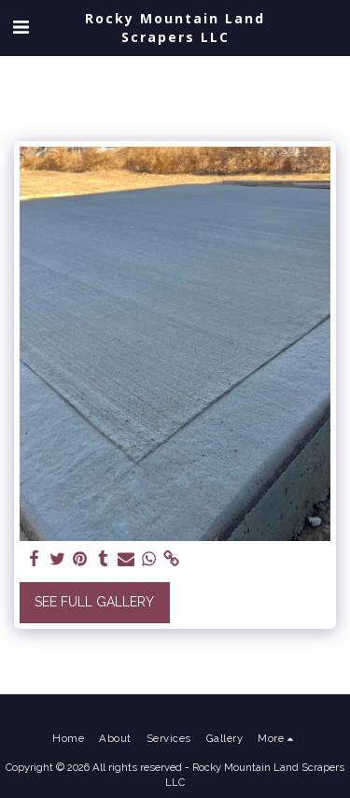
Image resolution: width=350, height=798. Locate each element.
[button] (20, 27)
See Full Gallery (94, 601)
